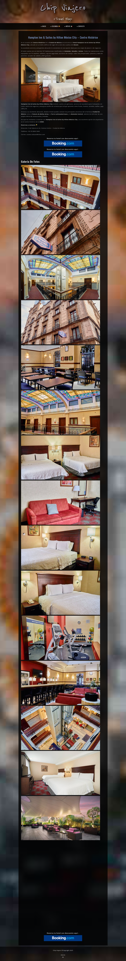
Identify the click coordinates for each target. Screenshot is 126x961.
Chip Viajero (63, 7)
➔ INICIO (43, 26)
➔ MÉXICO (68, 26)
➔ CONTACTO (81, 26)
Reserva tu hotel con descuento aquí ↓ (63, 138)
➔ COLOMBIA (55, 26)
